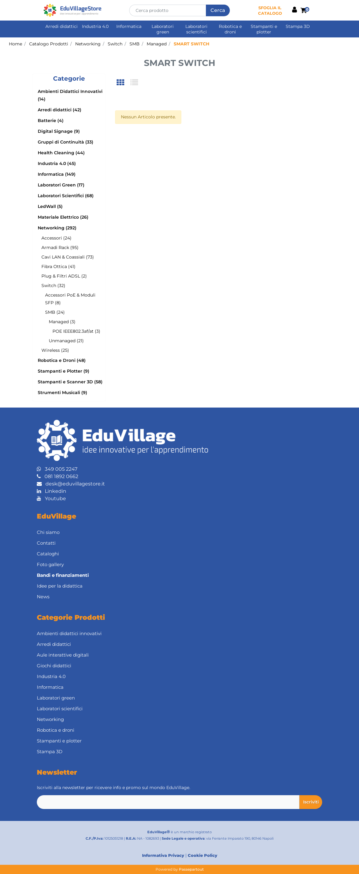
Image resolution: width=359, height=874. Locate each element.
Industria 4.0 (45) (57, 163)
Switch (115, 44)
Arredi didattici (61, 26)
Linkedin (51, 491)
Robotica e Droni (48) (62, 360)
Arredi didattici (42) (59, 110)
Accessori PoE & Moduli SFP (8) (70, 298)
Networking (88, 44)
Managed (157, 44)
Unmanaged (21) (66, 340)
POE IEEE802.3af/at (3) (76, 331)
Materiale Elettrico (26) (63, 217)
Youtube (51, 498)
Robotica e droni (230, 29)
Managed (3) (62, 321)
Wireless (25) (55, 350)
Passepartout (191, 869)
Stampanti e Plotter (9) (63, 371)
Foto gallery (50, 564)
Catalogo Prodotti (48, 44)
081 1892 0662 (57, 476)
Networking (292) (57, 228)
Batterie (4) (51, 120)
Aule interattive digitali (63, 655)
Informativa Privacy (163, 855)
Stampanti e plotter (264, 29)
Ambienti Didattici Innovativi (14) (70, 95)
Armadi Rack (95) (60, 247)
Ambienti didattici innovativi (69, 633)
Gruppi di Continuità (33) (65, 142)
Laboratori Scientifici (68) (66, 195)
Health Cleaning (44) (61, 152)
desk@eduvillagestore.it (71, 484)
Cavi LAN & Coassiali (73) (67, 257)
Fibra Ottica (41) (58, 266)
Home (15, 44)
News (43, 597)
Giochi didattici (54, 666)
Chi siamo (48, 532)
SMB (134, 44)
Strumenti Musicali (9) (62, 392)
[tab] (123, 83)
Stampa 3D (298, 26)
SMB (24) (55, 312)
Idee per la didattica (60, 586)
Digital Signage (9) (59, 131)
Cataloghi (48, 554)
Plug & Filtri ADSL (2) (64, 276)
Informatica (128, 26)
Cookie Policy (202, 855)
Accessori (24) (56, 238)
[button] (218, 10)
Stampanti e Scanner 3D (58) (70, 382)
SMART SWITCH (191, 44)
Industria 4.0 (95, 26)
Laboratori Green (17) (61, 185)
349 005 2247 (57, 469)
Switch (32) (53, 285)
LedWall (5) (50, 206)
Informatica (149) (56, 174)
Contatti (46, 543)
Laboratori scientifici (196, 29)
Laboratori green (163, 29)
